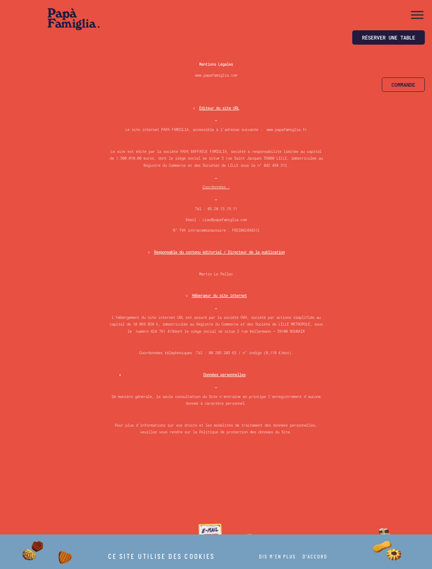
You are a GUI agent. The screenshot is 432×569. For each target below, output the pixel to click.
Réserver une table (388, 37)
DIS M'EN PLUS (277, 557)
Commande (403, 84)
